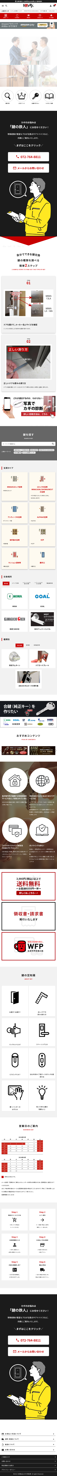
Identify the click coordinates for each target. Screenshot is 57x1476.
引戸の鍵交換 (43, 11)
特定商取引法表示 (8, 1465)
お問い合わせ (6, 1461)
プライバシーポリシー (9, 1470)
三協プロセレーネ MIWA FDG (21, 450)
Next (55, 750)
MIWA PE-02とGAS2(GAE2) (31, 11)
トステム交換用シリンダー (16, 11)
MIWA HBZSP (34, 450)
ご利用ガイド (6, 1457)
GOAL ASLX (52, 11)
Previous (1, 750)
